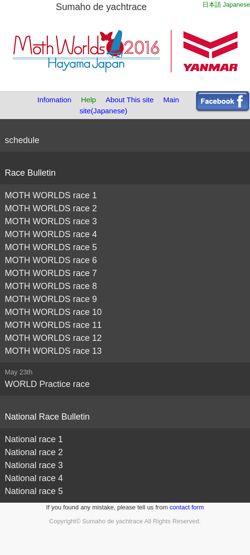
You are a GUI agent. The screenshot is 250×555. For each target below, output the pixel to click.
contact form (186, 507)
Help (88, 100)
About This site (130, 100)
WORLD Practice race (47, 384)
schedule (22, 140)
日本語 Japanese (226, 4)
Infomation (54, 100)
